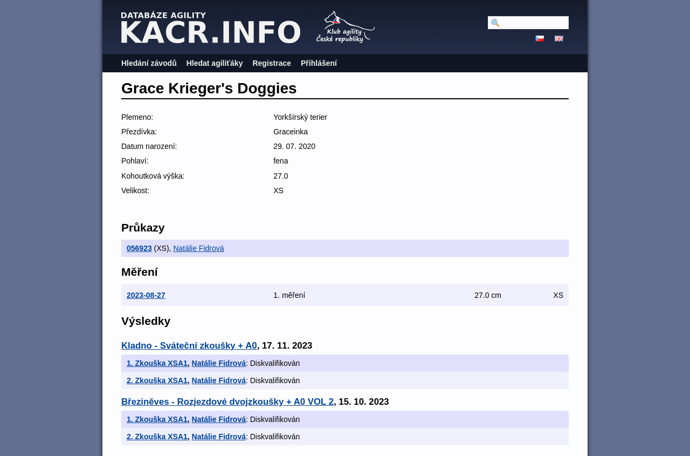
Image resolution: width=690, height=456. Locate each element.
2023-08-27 (146, 295)
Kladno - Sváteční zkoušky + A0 (189, 346)
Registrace (271, 63)
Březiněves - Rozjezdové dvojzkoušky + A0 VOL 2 (227, 402)
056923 (139, 248)
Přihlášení (319, 63)
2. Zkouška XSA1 (157, 380)
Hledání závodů (149, 63)
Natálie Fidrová (198, 248)
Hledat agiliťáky (215, 63)
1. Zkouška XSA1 (157, 363)
